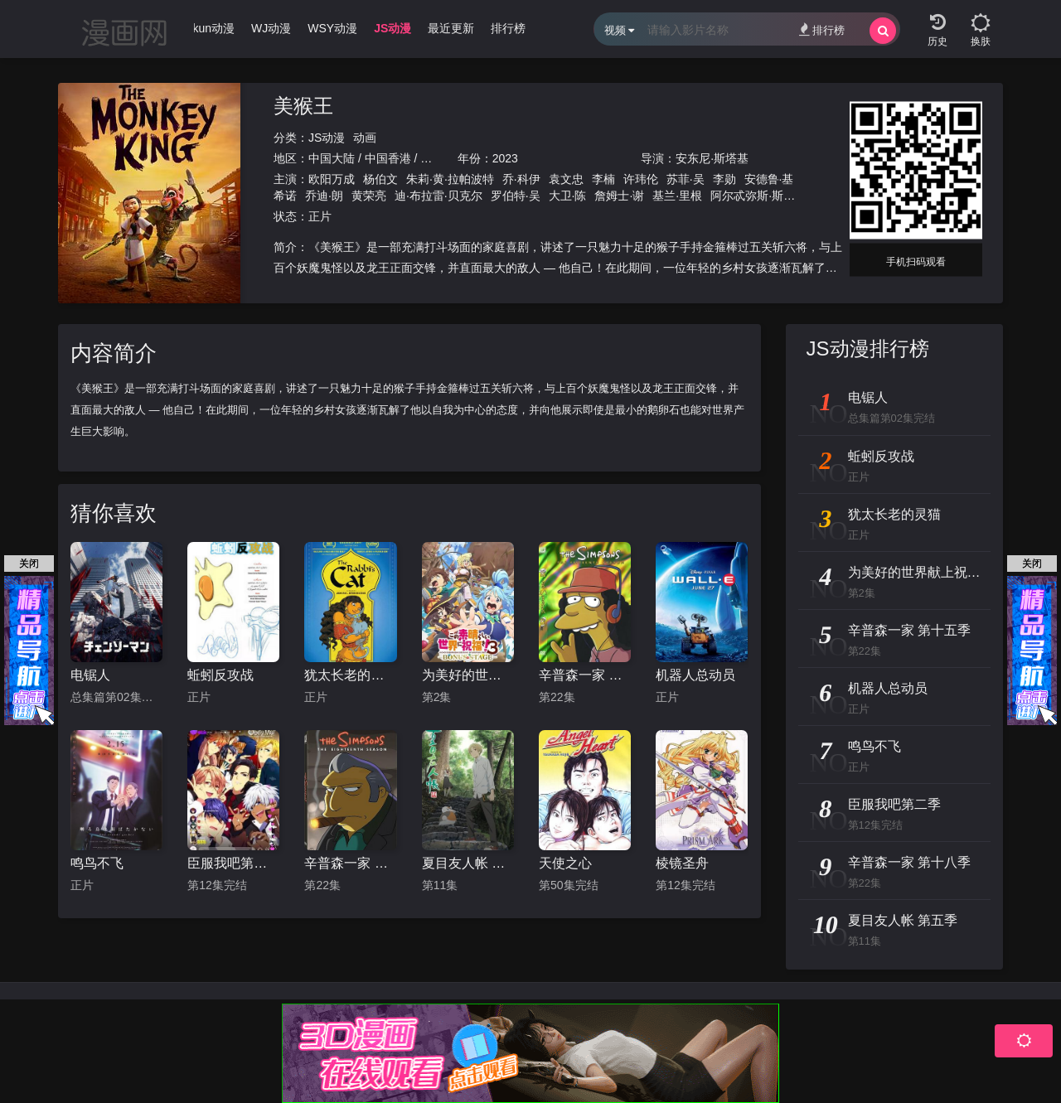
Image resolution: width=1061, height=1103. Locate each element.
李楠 (603, 179)
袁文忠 (566, 179)
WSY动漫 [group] (332, 28)
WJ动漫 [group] (271, 28)
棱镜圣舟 (682, 863)
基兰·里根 (677, 195)
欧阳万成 (331, 179)
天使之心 (565, 863)
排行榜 (822, 29)
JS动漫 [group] (392, 28)
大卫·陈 (568, 195)
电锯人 (90, 675)
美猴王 (303, 105)
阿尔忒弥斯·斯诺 (752, 195)
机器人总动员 (695, 675)
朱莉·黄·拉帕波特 (450, 179)
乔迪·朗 (324, 195)
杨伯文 (380, 179)
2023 (505, 158)
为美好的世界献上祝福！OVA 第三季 (468, 675)
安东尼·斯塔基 (712, 158)
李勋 (724, 179)
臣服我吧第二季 (233, 863)
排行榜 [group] (508, 28)
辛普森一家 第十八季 (350, 863)
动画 (364, 137)
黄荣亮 (368, 195)
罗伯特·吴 (515, 195)
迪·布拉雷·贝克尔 (438, 195)
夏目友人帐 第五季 (468, 863)
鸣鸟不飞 (97, 863)
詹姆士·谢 (619, 195)
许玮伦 (640, 179)
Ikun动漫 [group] (212, 28)
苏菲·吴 (685, 179)
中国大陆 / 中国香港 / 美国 (375, 158)
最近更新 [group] (451, 28)
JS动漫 (326, 137)
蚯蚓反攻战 (220, 675)
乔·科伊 (521, 179)
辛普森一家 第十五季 (585, 675)
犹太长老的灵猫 (350, 675)
